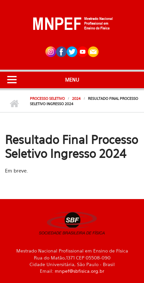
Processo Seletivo (47, 98)
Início (14, 104)
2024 (76, 98)
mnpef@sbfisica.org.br (79, 271)
